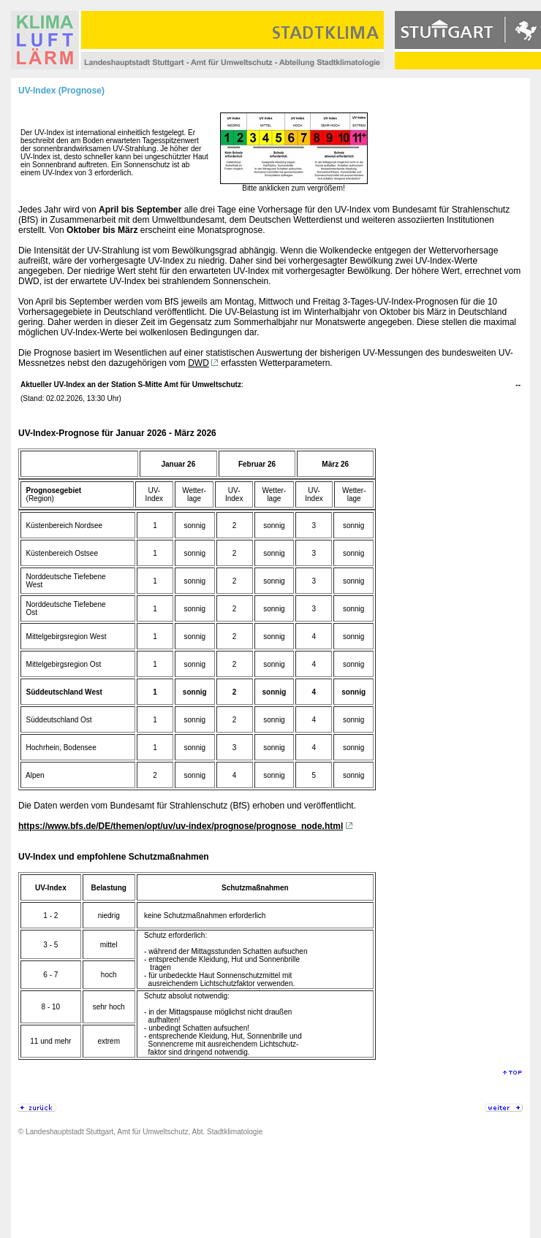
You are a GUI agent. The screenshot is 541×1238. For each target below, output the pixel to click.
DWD (198, 363)
